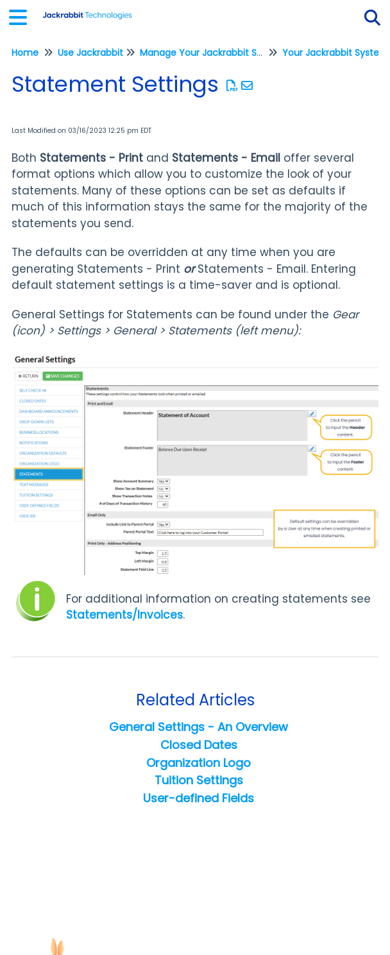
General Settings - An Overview (198, 727)
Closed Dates (198, 745)
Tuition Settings (199, 780)
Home (25, 52)
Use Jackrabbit (90, 52)
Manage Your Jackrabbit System (212, 52)
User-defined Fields (198, 798)
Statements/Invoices (124, 615)
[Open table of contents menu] (22, 15)
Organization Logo (198, 763)
